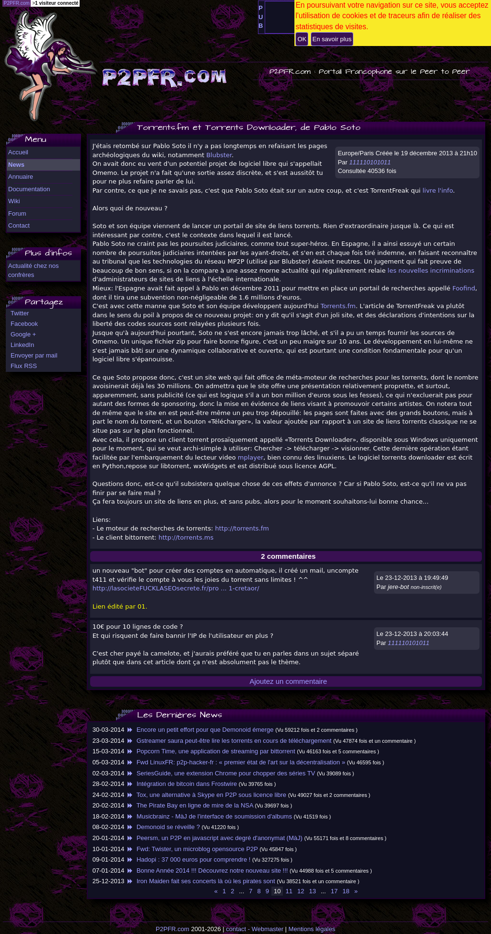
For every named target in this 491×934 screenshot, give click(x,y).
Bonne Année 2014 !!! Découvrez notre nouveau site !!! (207, 870)
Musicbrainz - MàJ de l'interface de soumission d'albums (209, 816)
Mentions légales (312, 929)
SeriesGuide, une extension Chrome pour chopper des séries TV (220, 773)
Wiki (14, 201)
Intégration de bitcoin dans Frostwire (181, 783)
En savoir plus (332, 39)
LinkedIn (22, 344)
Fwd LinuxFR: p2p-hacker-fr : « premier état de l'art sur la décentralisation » (235, 762)
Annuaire (20, 176)
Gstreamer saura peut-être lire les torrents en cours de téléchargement (229, 740)
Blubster (219, 155)
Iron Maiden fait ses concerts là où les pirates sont (200, 881)
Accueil (18, 152)
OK (301, 39)
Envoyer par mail (34, 355)
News (16, 164)
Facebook (24, 323)
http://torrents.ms (186, 537)
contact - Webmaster (254, 929)
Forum (17, 213)
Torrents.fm (337, 306)
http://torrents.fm (242, 528)
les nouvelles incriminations (430, 270)
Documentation (29, 189)
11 (288, 891)
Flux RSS (24, 365)
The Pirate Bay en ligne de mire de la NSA (189, 805)
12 (300, 891)
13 (312, 891)
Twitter (20, 313)
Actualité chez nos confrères (33, 270)
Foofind (463, 288)
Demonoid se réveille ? (163, 826)
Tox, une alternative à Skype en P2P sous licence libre (206, 794)
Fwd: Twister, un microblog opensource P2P (192, 849)
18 (345, 891)
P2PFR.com (172, 929)
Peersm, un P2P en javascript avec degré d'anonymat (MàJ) (214, 838)
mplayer (251, 457)
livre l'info (437, 190)
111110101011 (370, 162)
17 (334, 891)
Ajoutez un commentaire (288, 681)
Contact (19, 225)
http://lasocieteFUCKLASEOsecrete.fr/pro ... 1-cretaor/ (176, 588)
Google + (23, 334)
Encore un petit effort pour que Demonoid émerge (200, 729)
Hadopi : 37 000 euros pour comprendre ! (188, 859)
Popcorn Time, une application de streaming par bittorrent (210, 751)
